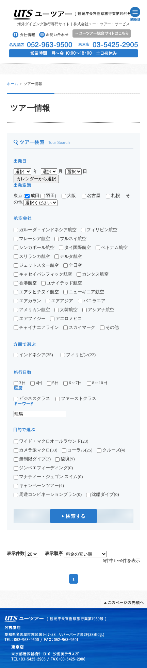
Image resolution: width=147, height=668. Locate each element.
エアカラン (27, 300)
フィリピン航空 (99, 229)
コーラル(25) (77, 450)
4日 (36, 382)
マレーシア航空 (32, 238)
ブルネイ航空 (70, 238)
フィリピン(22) (78, 355)
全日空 (72, 265)
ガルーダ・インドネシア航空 (45, 229)
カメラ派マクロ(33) (36, 450)
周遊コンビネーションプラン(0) (48, 494)
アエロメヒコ (66, 318)
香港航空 (25, 283)
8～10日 (97, 382)
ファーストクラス (75, 398)
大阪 (69, 195)
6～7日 (72, 382)
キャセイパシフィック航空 (43, 274)
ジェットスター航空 (36, 265)
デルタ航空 (68, 256)
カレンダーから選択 (36, 178)
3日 (20, 382)
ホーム (12, 84)
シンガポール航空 (34, 247)
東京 (18, 195)
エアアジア (59, 300)
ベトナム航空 (112, 247)
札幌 (115, 195)
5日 (53, 382)
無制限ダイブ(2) (32, 459)
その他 (109, 327)
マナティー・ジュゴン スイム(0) (48, 476)
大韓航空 (66, 309)
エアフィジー (30, 318)
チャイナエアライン (36, 327)
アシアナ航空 (98, 309)
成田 (32, 195)
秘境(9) (65, 459)
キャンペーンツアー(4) (39, 485)
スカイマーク (79, 327)
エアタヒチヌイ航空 (36, 291)
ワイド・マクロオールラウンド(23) (51, 441)
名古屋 (93, 195)
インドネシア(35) (33, 355)
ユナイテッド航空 (61, 283)
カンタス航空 (93, 274)
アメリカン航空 (32, 309)
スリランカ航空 (32, 256)
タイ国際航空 (75, 247)
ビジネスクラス (34, 398)
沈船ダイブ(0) (102, 494)
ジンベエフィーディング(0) (43, 468)
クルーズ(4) (111, 450)
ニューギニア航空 (83, 291)
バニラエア (91, 300)
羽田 (47, 195)
